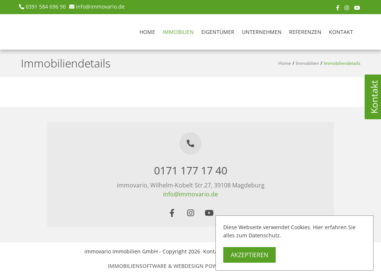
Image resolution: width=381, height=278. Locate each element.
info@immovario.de (100, 6)
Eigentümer (217, 31)
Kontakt (341, 31)
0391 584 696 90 (46, 6)
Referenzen (305, 31)
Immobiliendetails (342, 63)
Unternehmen (262, 31)
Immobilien (178, 31)
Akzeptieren (249, 255)
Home (147, 31)
